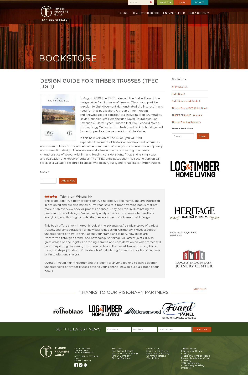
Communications (156, 356)
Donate (199, 2)
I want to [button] (165, 2)
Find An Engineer (174, 13)
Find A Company (199, 13)
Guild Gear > (178, 94)
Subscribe (202, 329)
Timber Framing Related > (186, 122)
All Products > (180, 87)
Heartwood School (146, 13)
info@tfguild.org (82, 360)
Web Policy (152, 358)
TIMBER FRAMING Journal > (187, 115)
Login (182, 3)
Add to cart (68, 180)
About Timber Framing (125, 353)
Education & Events (157, 351)
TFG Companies (190, 363)
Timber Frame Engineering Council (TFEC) (192, 351)
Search (203, 136)
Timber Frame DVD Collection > (190, 108)
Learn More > (200, 289)
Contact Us (152, 348)
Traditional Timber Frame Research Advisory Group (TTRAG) (195, 358)
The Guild (123, 13)
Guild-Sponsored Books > (186, 101)
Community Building (157, 353)
